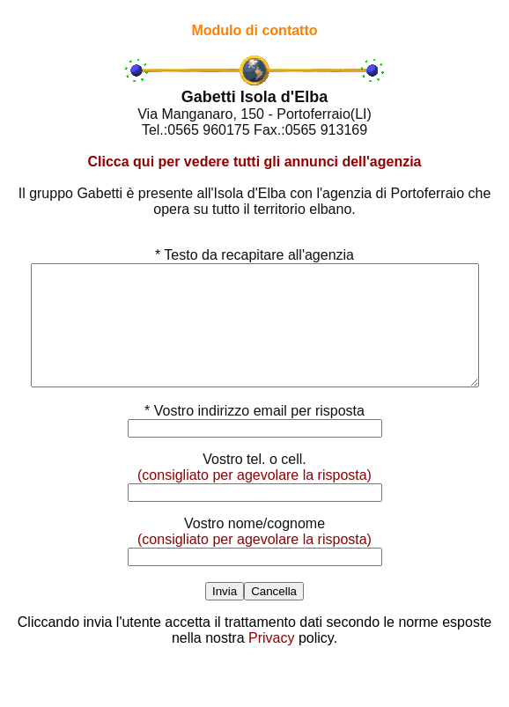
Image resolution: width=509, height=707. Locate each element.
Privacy (271, 661)
